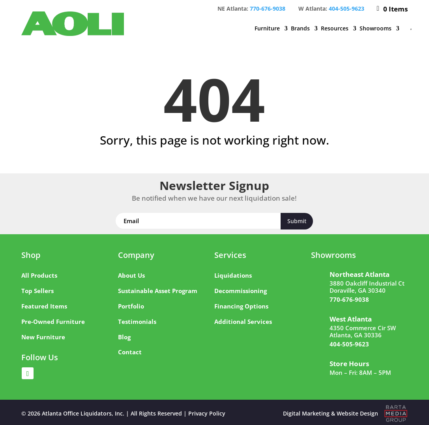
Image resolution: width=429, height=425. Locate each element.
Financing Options (241, 306)
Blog (124, 337)
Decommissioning (240, 291)
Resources (334, 28)
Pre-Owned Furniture (53, 321)
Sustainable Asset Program (157, 291)
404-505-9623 (346, 8)
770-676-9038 (267, 8)
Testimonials (137, 321)
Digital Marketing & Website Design (330, 413)
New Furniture (43, 337)
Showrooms (376, 28)
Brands (300, 28)
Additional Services (243, 321)
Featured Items (44, 306)
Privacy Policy (206, 413)
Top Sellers (37, 291)
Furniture (267, 28)
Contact (130, 352)
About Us (131, 275)
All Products (39, 275)
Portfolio (131, 306)
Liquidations (233, 275)
